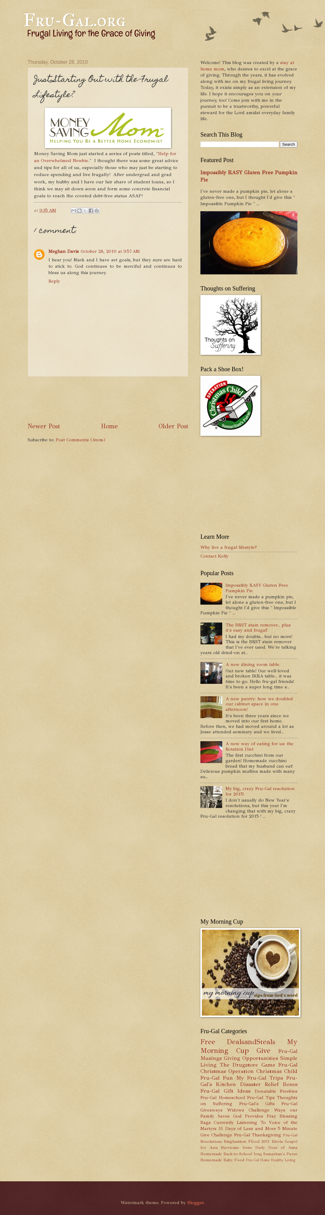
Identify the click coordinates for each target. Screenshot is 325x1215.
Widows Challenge (248, 1110)
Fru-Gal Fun (216, 1077)
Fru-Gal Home (258, 1160)
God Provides (248, 1116)
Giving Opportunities (251, 1058)
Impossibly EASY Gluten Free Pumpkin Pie (257, 587)
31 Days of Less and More (247, 1128)
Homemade (211, 1153)
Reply (54, 281)
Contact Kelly (214, 556)
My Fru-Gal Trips (259, 1077)
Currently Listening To (240, 1122)
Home (109, 426)
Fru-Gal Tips (261, 1097)
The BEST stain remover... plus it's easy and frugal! (258, 627)
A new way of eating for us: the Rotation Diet (259, 746)
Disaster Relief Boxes (269, 1084)
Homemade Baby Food (222, 1159)
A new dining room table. (253, 664)
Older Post (173, 426)
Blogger (195, 1202)
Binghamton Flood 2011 (247, 1141)
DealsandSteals (251, 1041)
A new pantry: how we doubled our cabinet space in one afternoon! (259, 704)
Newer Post (44, 426)
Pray (271, 1116)
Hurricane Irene (236, 1147)
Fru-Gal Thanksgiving (257, 1135)
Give (263, 1050)
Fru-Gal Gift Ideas (225, 1091)
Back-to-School (237, 1153)
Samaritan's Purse (280, 1153)
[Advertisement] (138, 399)
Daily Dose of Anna (276, 1147)
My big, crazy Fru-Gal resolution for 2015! (260, 791)
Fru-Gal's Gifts (257, 1103)
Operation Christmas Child (262, 1071)
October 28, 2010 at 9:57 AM (110, 251)
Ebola (277, 1141)
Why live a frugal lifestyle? (228, 547)
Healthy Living (283, 1160)
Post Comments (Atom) (80, 440)
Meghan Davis (64, 251)
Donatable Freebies (276, 1091)
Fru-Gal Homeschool (222, 1097)
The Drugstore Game (247, 1064)
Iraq (258, 1153)
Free (207, 1041)
